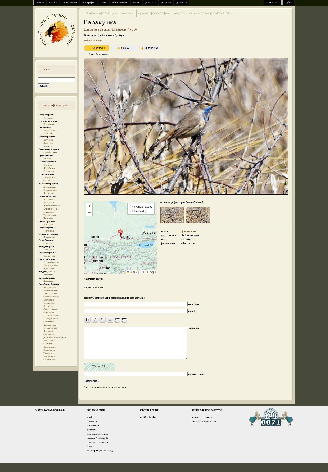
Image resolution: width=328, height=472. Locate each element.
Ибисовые (48, 143)
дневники (182, 2)
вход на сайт (272, 2)
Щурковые (48, 268)
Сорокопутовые (51, 296)
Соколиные (48, 171)
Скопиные (48, 165)
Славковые (48, 321)
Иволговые (48, 299)
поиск (136, 2)
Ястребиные (49, 168)
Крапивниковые (51, 315)
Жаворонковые (50, 290)
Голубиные (48, 230)
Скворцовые (49, 303)
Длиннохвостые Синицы (55, 337)
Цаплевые (48, 139)
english (288, 2)
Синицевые (48, 343)
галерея (127, 13)
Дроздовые (48, 331)
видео (103, 2)
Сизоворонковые (51, 262)
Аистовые (48, 146)
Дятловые (48, 281)
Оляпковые (48, 312)
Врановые (48, 306)
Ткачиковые (49, 353)
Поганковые (49, 124)
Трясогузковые (50, 293)
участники (150, 2)
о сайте (53, 2)
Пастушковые (50, 190)
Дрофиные (48, 193)
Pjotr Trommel (94, 40)
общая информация (100, 13)
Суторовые (48, 334)
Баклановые (49, 133)
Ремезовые (48, 340)
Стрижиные (49, 256)
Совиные (47, 243)
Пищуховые (49, 350)
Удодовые (48, 274)
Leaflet (132, 272)
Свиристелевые (50, 309)
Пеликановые (49, 130)
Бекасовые (48, 212)
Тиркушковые (50, 215)
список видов (69, 2)
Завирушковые (50, 318)
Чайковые (48, 218)
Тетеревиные (49, 177)
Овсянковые (49, 359)
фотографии (88, 2)
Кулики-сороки (50, 208)
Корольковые (49, 325)
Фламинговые (50, 152)
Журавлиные (49, 186)
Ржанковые (48, 202)
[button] (120, 233)
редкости (166, 2)
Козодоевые (49, 249)
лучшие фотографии (153, 13)
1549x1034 (208, 13)
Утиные (47, 158)
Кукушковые (49, 237)
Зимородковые (50, 265)
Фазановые (48, 180)
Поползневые (49, 346)
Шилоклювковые (51, 205)
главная (40, 2)
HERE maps (149, 272)
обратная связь (120, 2)
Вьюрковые (49, 356)
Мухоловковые (50, 328)
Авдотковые (49, 199)
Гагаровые (48, 117)
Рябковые (48, 224)
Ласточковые (49, 287)
